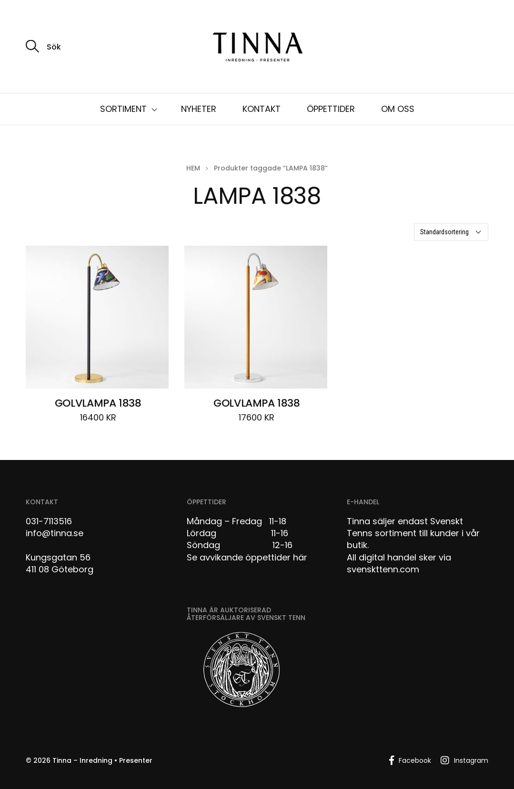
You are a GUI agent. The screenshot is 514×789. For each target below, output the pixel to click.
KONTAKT (261, 109)
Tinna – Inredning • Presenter (102, 760)
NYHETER (198, 109)
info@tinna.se (54, 533)
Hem (193, 168)
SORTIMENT (123, 109)
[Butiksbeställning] (451, 232)
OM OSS (397, 109)
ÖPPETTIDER (331, 109)
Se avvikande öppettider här (247, 557)
